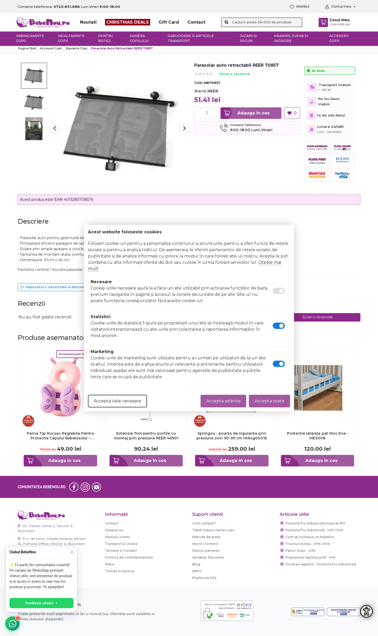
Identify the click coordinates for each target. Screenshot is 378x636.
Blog (196, 564)
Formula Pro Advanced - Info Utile (314, 530)
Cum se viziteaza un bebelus (309, 537)
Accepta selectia (223, 400)
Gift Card (169, 22)
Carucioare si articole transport (191, 38)
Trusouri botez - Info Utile (307, 544)
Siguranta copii (76, 48)
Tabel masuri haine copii (213, 530)
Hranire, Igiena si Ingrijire (291, 38)
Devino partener (206, 551)
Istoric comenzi (205, 544)
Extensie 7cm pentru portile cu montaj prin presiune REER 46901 (146, 435)
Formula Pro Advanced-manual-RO (315, 523)
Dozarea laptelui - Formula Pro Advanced (320, 564)
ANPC (197, 571)
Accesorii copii (338, 38)
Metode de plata (206, 537)
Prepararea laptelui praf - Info (310, 557)
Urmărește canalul (42, 603)
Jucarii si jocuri (248, 38)
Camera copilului (139, 38)
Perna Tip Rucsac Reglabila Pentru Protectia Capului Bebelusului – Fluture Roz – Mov (60, 435)
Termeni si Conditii (121, 551)
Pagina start (27, 48)
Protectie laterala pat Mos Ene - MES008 (317, 435)
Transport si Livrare (121, 544)
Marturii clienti (117, 537)
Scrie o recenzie (234, 74)
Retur (109, 564)
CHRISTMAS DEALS (127, 22)
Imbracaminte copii (30, 38)
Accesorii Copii (51, 48)
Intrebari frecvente (208, 557)
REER (212, 90)
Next (184, 128)
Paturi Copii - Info (300, 551)
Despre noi (114, 530)
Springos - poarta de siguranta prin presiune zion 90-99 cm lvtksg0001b (231, 435)
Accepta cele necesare (117, 400)
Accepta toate (269, 400)
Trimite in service (119, 571)
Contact (196, 22)
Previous (55, 128)
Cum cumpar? (204, 523)
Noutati (88, 22)
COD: (198, 83)
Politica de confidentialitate (129, 557)
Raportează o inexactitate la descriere (53, 287)
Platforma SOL (204, 578)
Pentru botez (105, 38)
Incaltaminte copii (71, 38)
